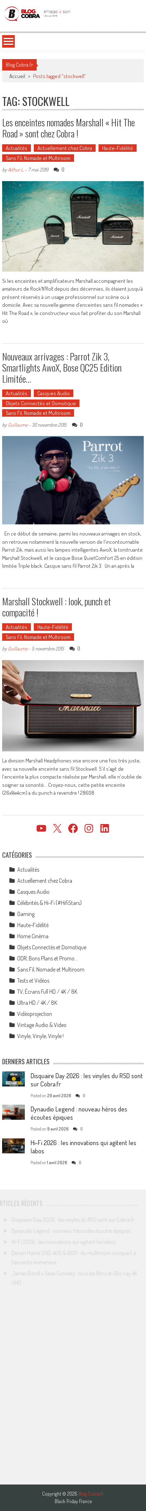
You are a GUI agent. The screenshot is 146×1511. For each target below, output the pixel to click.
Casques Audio (53, 393)
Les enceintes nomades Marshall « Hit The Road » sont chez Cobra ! (68, 127)
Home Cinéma (33, 936)
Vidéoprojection (34, 1013)
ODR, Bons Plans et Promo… (47, 958)
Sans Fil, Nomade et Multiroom (38, 158)
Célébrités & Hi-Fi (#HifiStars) (49, 902)
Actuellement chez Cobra (64, 148)
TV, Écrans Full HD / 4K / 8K (47, 991)
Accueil (17, 76)
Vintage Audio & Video (42, 1024)
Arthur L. (16, 169)
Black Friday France (73, 1501)
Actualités (16, 148)
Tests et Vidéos (33, 980)
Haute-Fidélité (117, 148)
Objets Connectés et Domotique (41, 403)
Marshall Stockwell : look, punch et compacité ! (56, 606)
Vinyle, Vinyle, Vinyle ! (40, 1036)
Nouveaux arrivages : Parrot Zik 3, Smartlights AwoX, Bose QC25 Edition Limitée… (62, 367)
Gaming (26, 913)
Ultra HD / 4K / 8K (37, 1002)
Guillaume (17, 425)
